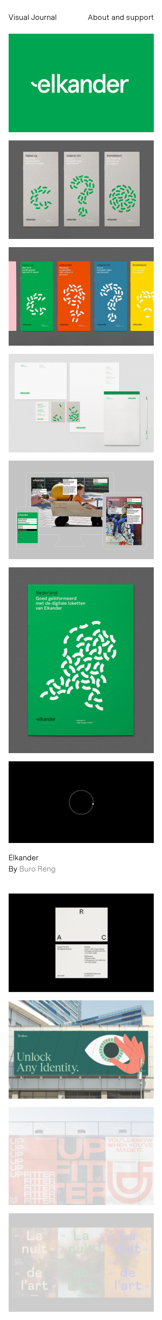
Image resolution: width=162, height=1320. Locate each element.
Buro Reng (37, 868)
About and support (121, 17)
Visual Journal (33, 17)
